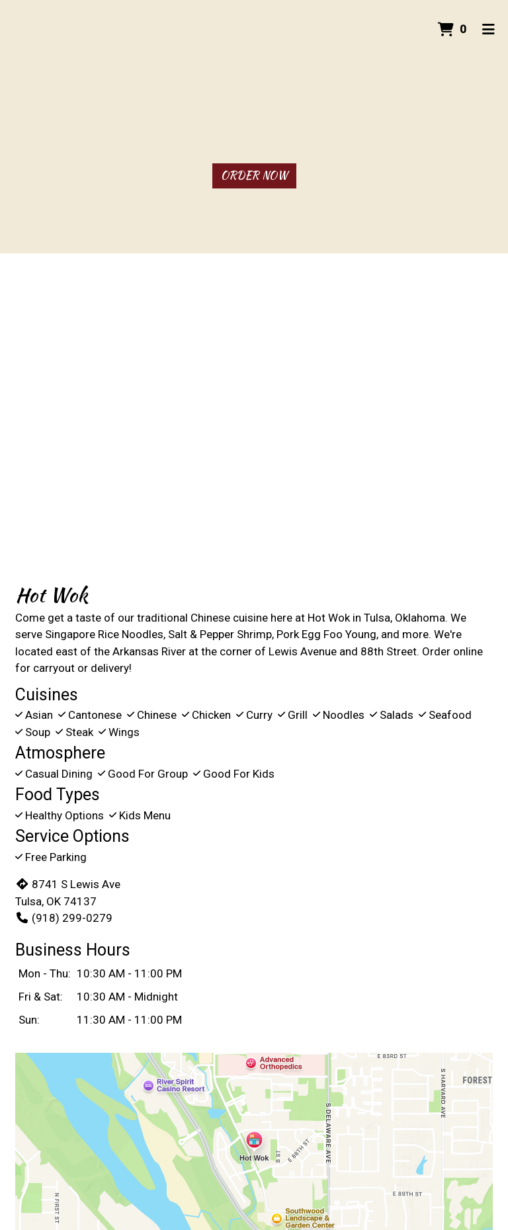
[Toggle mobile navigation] (488, 29)
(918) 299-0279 (63, 917)
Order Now (254, 175)
